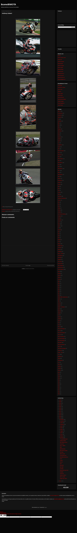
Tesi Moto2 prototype (62, 348)
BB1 (58, 123)
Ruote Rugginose (61, 103)
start (61, 463)
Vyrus (59, 364)
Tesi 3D (59, 334)
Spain (59, 308)
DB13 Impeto (60, 158)
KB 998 (59, 229)
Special (59, 310)
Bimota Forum (60, 71)
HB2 (58, 204)
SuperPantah (60, 105)
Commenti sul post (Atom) (29, 268)
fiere (58, 188)
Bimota (59, 55)
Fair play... (62, 452)
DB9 (61, 447)
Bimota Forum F (61, 75)
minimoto (59, 247)
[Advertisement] (28, 254)
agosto (61, 426)
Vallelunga (60, 356)
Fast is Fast (60, 89)
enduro (59, 182)
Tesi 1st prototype (61, 328)
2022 (60, 406)
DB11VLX (60, 154)
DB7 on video (62, 476)
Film (58, 190)
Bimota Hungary (61, 65)
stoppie (59, 312)
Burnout (59, 136)
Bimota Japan (60, 67)
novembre (62, 421)
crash (59, 146)
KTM (59, 241)
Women (59, 370)
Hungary (59, 216)
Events (59, 184)
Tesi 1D (59, 326)
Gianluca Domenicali (62, 198)
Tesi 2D (59, 330)
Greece (59, 200)
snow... (61, 458)
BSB (59, 134)
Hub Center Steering (62, 214)
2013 (60, 418)
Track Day (60, 350)
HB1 (58, 202)
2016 (60, 413)
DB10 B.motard (61, 150)
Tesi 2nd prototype (61, 332)
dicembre (62, 419)
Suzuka (59, 316)
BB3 (58, 125)
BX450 (59, 138)
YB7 (58, 389)
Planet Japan (60, 93)
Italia (59, 223)
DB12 (59, 156)
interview (59, 219)
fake (58, 186)
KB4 (58, 237)
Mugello (59, 259)
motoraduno (60, 255)
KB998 (59, 239)
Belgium (59, 129)
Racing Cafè (60, 95)
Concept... (62, 468)
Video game (60, 360)
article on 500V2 (63, 475)
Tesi (58, 324)
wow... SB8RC (62, 445)
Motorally (59, 257)
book (59, 132)
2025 (60, 401)
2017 (60, 411)
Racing (59, 273)
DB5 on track (62, 453)
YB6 (58, 387)
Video (59, 358)
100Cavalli (60, 85)
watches (59, 366)
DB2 (58, 160)
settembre (62, 424)
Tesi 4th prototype (61, 340)
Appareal (59, 117)
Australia (59, 121)
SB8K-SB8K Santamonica (15, 211)
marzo (61, 434)
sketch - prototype (61, 306)
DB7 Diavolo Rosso (63, 442)
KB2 (58, 233)
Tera (58, 322)
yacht (59, 372)
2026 (60, 399)
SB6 (58, 291)
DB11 (59, 152)
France (59, 192)
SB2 (58, 283)
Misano (59, 249)
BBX (59, 127)
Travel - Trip (60, 352)
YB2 (58, 380)
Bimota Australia (61, 61)
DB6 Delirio (60, 168)
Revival (59, 275)
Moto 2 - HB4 (60, 253)
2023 (60, 404)
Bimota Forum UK (61, 77)
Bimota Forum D (61, 73)
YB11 (59, 378)
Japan (59, 225)
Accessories (60, 113)
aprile (61, 432)
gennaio (61, 437)
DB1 (58, 148)
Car (58, 142)
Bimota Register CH (61, 79)
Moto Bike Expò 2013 (64, 457)
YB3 (58, 382)
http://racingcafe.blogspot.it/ (8, 206)
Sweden (59, 318)
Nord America (60, 267)
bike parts (60, 130)
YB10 (59, 376)
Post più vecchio (50, 265)
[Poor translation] (4, 515)
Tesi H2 (59, 346)
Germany (59, 196)
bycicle (59, 140)
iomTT (59, 221)
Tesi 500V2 (60, 342)
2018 (60, 409)
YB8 (58, 391)
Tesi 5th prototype (61, 344)
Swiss (59, 320)
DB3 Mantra (60, 162)
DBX (59, 176)
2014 (60, 416)
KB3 (58, 235)
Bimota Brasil (60, 63)
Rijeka (59, 277)
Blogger (45, 507)
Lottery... (61, 460)
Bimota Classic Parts (62, 57)
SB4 (58, 287)
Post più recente (5, 265)
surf (58, 314)
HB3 (58, 206)
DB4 (58, 164)
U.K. (58, 354)
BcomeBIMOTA (8, 4)
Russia (59, 279)
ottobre (61, 422)
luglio (61, 427)
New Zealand (60, 265)
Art (58, 119)
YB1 (58, 374)
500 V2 (59, 111)
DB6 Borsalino (62, 448)
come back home (63, 455)
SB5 (58, 289)
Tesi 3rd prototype (61, 338)
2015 (60, 414)
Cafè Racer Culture (61, 87)
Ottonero (59, 91)
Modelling (59, 251)
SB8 (58, 295)
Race (10, 211)
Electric (59, 178)
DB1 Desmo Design (63, 450)
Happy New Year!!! (63, 478)
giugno (61, 429)
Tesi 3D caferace (61, 336)
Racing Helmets (61, 97)
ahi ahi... (61, 462)
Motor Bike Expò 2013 (64, 470)
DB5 (58, 166)
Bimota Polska (60, 69)
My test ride (60, 263)
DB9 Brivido (60, 174)
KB (58, 227)
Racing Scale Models (62, 99)
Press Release (60, 269)
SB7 (58, 293)
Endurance (60, 180)
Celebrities (60, 144)
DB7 (58, 170)
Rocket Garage (61, 101)
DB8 (58, 172)
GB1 (59, 194)
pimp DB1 (62, 465)
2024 (60, 403)
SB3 (58, 285)
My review (60, 261)
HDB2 (59, 208)
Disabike (61, 471)
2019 (60, 408)
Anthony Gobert (63, 440)
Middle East (60, 245)
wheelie (59, 368)
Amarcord (7, 211)
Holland (59, 212)
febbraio (61, 435)
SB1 (58, 281)
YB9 (58, 393)
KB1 (58, 231)
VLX (58, 362)
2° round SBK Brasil (63, 439)
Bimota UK (60, 59)
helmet (59, 210)
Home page (28, 265)
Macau (59, 243)
